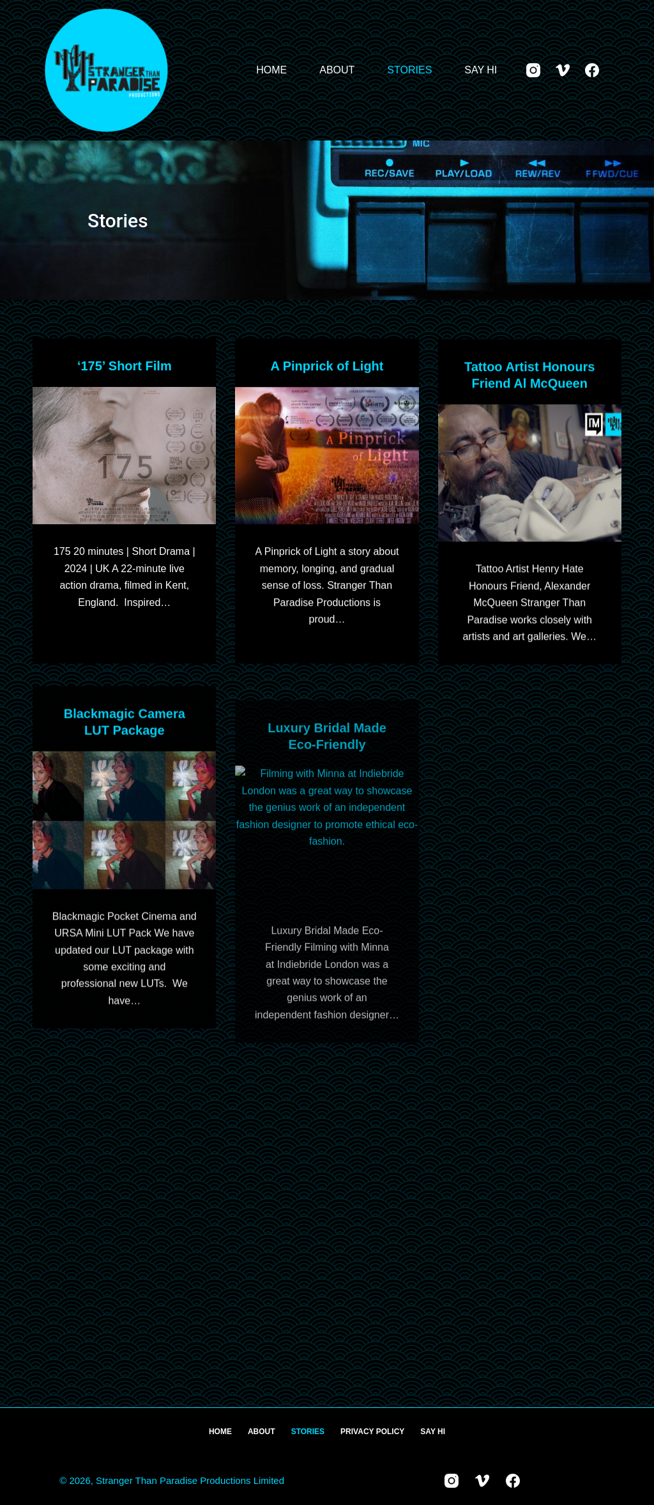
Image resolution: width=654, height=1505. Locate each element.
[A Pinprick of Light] (326, 456)
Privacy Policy (372, 1431)
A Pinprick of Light (326, 366)
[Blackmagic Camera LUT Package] (124, 833)
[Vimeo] (563, 70)
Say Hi (480, 69)
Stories (409, 69)
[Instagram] (533, 70)
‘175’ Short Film (124, 366)
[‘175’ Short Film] (124, 455)
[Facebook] (592, 70)
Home (271, 69)
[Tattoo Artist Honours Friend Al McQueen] (529, 476)
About (336, 69)
